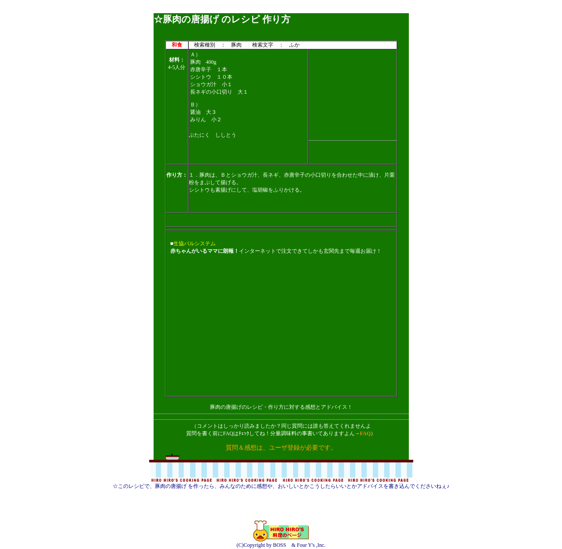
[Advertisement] (281, 10)
